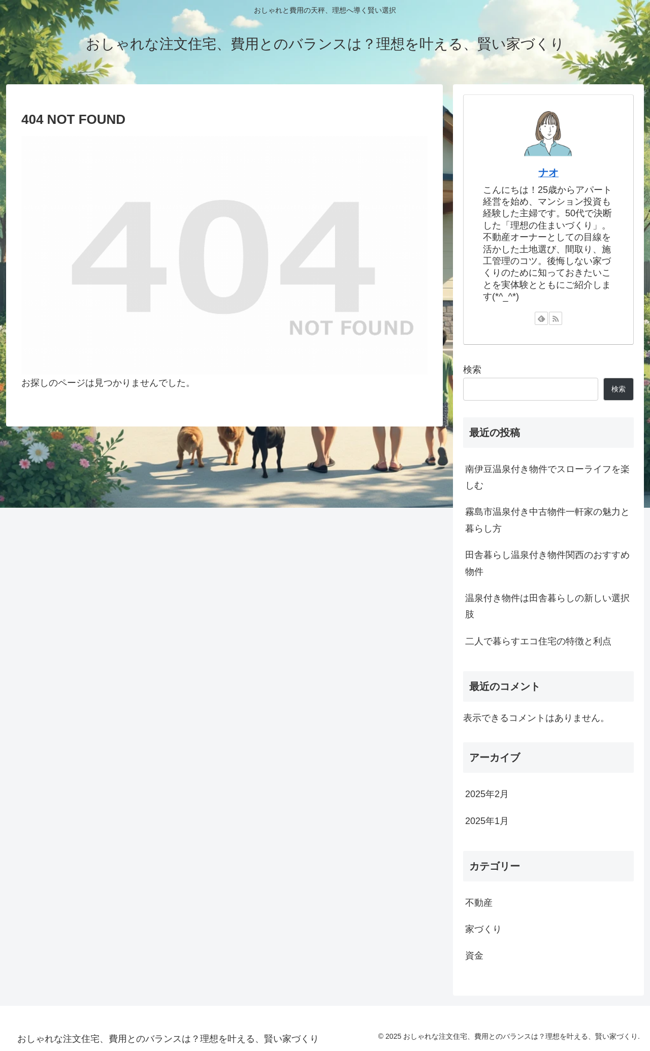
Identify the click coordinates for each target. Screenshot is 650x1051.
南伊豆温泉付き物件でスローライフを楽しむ (547, 477)
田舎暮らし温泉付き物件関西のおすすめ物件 (547, 563)
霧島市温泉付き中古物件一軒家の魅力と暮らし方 (547, 520)
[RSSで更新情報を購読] (555, 318)
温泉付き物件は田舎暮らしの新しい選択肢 (547, 606)
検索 (472, 370)
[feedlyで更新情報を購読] (541, 318)
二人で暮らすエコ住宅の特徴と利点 (538, 641)
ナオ (548, 172)
